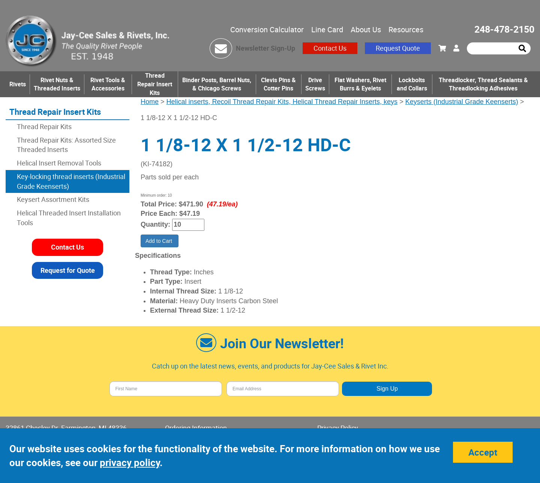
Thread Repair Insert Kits (154, 84)
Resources (405, 29)
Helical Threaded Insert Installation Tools (69, 217)
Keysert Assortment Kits (53, 199)
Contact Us (330, 48)
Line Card (327, 29)
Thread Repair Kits (44, 126)
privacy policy (130, 462)
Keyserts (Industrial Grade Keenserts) (461, 101)
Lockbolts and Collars (412, 84)
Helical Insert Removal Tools (59, 162)
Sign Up (387, 388)
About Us (366, 29)
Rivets (17, 84)
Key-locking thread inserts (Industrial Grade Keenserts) (71, 181)
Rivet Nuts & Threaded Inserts (57, 84)
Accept (482, 452)
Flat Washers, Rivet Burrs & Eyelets (360, 84)
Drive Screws (315, 84)
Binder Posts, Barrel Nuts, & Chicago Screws (216, 84)
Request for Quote (67, 270)
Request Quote (398, 48)
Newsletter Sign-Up (265, 48)
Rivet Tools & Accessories (107, 84)
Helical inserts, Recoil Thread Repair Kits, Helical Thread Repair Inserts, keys (282, 101)
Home (150, 101)
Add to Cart (160, 241)
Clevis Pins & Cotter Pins (278, 84)
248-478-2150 (504, 29)
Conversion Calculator (267, 29)
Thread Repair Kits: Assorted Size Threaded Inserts (66, 144)
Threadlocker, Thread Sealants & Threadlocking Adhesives (483, 84)
